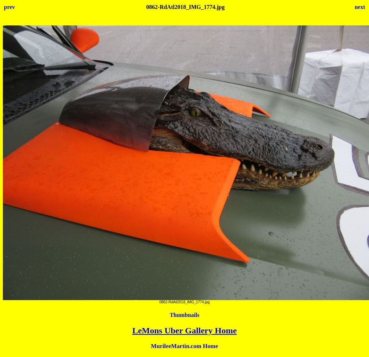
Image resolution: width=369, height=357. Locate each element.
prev (9, 7)
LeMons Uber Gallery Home (184, 330)
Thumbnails (185, 315)
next (360, 7)
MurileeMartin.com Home (184, 346)
